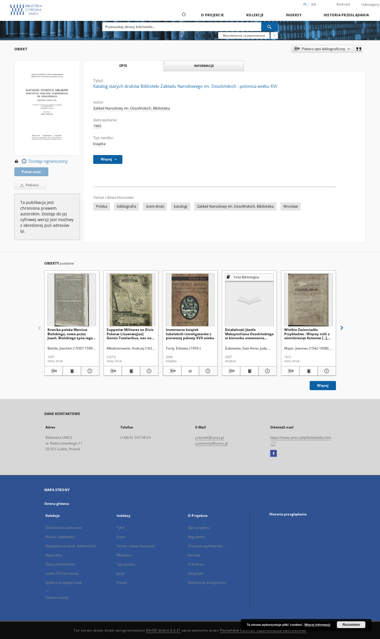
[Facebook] (273, 453)
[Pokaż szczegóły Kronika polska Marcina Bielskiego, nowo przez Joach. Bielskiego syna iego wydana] (89, 371)
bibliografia (126, 206)
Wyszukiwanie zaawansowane (244, 35)
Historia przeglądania (346, 15)
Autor (121, 536)
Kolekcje (255, 15)
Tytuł (121, 527)
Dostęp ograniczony (41, 161)
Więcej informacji (317, 624)
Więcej (323, 385)
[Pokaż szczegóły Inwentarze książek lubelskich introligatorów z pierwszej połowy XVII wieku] (207, 371)
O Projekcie (212, 15)
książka (99, 143)
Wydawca (124, 555)
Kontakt (194, 555)
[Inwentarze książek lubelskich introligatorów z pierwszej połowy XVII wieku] (190, 300)
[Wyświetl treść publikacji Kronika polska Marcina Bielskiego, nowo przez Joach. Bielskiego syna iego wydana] (72, 371)
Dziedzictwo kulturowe (63, 527)
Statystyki (195, 573)
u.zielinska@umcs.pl (211, 443)
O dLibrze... (197, 564)
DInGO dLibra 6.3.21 (163, 630)
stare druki (155, 206)
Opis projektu (199, 527)
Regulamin (196, 536)
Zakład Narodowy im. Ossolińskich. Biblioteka (131, 108)
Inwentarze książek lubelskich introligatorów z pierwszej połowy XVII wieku (190, 333)
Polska (101, 206)
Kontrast (344, 4)
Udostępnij (370, 4)
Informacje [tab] (204, 65)
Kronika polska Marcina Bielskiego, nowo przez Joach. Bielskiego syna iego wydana (70, 333)
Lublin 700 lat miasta (62, 573)
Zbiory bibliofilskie (60, 564)
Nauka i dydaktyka (60, 536)
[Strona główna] (183, 15)
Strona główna (56, 503)
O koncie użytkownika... (206, 545)
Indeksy (293, 15)
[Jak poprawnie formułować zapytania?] (274, 35)
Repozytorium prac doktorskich (70, 545)
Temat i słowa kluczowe (136, 545)
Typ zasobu (126, 564)
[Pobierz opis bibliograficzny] (53, 371)
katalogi (180, 206)
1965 (97, 126)
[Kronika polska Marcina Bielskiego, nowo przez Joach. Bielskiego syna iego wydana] (72, 300)
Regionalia (53, 555)
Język (121, 573)
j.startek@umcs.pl (209, 437)
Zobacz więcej (56, 597)
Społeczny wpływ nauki (63, 582)
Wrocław (290, 206)
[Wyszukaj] (269, 26)
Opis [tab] (123, 66)
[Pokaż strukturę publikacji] (249, 277)
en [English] (313, 4)
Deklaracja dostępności (207, 582)
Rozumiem (351, 625)
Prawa (122, 582)
